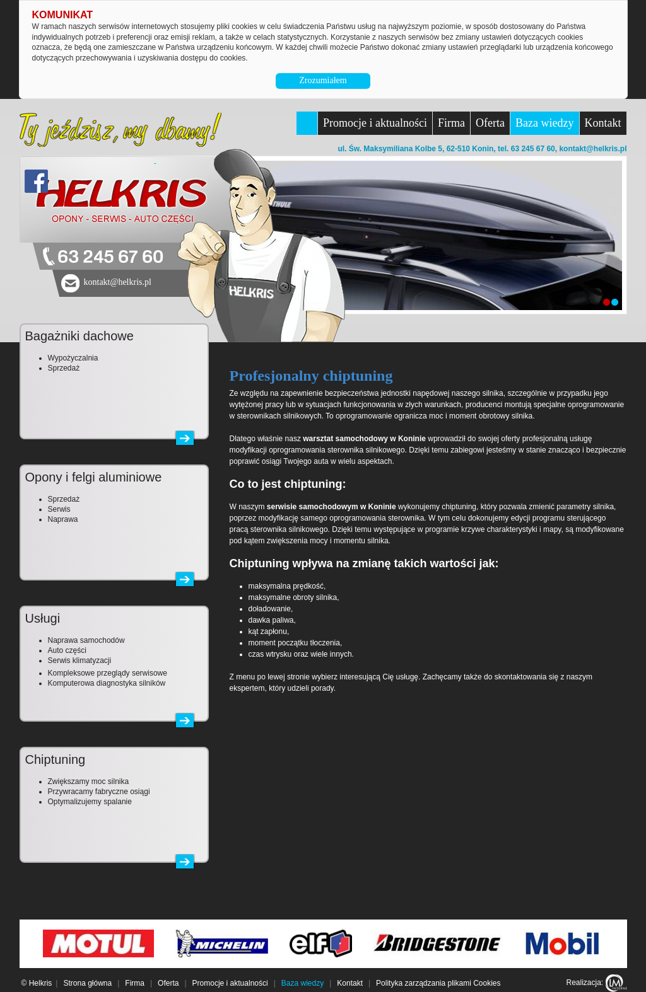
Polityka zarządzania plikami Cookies (438, 983)
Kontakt (603, 123)
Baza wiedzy (544, 123)
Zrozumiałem (322, 80)
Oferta (490, 123)
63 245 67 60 (110, 257)
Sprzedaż (64, 368)
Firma (451, 123)
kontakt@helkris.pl (592, 148)
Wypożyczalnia (73, 358)
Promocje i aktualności (375, 123)
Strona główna (87, 983)
